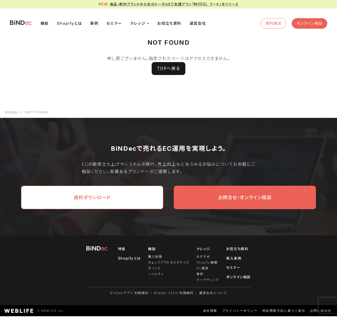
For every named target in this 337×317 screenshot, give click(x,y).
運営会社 (199, 24)
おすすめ (203, 259)
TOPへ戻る (168, 70)
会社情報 (210, 311)
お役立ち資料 (170, 24)
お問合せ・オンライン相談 (244, 199)
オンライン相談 (308, 24)
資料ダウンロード (92, 199)
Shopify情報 (206, 264)
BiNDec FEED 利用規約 (174, 294)
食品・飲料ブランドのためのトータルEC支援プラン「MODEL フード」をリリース (174, 4)
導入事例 (234, 260)
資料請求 (272, 24)
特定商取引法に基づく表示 (283, 311)
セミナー (115, 24)
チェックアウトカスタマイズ (168, 264)
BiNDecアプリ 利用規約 (129, 294)
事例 (95, 24)
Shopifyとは (71, 24)
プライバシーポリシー (239, 311)
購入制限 (154, 259)
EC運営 (202, 270)
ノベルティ (155, 275)
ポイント (153, 270)
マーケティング (207, 281)
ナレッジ (139, 24)
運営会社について (213, 294)
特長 (121, 251)
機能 (46, 24)
